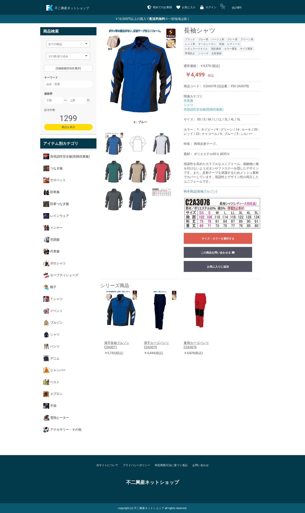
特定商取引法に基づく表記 (171, 465)
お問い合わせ (200, 465)
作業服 (188, 100)
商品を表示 (68, 127)
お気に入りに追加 (218, 266)
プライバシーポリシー (136, 465)
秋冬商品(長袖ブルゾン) (200, 191)
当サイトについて (107, 465)
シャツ (188, 105)
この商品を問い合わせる (218, 252)
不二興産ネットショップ (152, 482)
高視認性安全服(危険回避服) (203, 109)
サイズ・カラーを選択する (218, 238)
